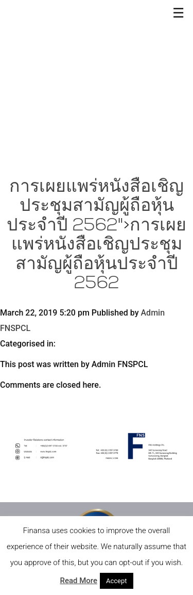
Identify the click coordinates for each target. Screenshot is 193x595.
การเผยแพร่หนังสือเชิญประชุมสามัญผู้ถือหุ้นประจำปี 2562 (95, 206)
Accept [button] (116, 581)
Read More (78, 580)
